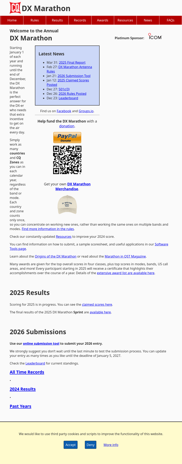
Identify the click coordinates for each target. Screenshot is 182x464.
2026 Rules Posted (72, 93)
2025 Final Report (72, 62)
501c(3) (64, 89)
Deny (91, 445)
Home (12, 20)
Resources (125, 20)
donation (66, 126)
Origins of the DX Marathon (55, 256)
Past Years (20, 406)
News (148, 20)
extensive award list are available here (126, 273)
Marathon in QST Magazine (125, 256)
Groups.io (86, 111)
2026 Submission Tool (74, 76)
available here (100, 312)
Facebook (64, 111)
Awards (102, 20)
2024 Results (23, 389)
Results (57, 20)
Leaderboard (68, 98)
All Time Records (27, 372)
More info (111, 445)
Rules (35, 20)
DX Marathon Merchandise (72, 186)
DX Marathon (46, 8)
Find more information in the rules (48, 229)
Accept (70, 445)
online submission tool (41, 343)
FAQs (170, 20)
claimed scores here (97, 304)
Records (80, 20)
